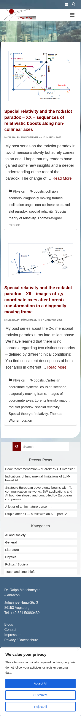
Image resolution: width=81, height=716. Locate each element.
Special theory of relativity (28, 414)
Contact (10, 629)
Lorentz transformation (52, 400)
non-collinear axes (49, 205)
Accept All (40, 683)
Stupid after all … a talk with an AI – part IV (36, 514)
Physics (19, 191)
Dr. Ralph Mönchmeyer (23, 137)
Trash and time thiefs (20, 571)
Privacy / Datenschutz (21, 640)
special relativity (41, 211)
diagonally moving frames (42, 198)
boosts (38, 191)
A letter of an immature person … (29, 506)
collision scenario (53, 387)
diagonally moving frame (27, 394)
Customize (40, 695)
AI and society (15, 535)
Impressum (12, 635)
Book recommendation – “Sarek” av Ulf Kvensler (40, 469)
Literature (12, 549)
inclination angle (21, 205)
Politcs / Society (16, 564)
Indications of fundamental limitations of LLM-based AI (37, 478)
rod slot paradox (21, 407)
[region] (40, 681)
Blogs (8, 624)
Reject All (40, 706)
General (11, 542)
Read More (62, 178)
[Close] (78, 649)
